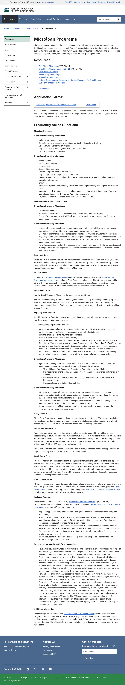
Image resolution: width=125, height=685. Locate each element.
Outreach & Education (17, 77)
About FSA (68, 2)
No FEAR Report (41, 678)
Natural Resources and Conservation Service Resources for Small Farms (70, 80)
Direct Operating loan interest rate (54, 277)
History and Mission (51, 647)
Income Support (11, 66)
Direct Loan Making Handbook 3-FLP (54, 69)
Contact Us (101, 2)
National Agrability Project (50, 74)
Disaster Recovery (11, 60)
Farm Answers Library (48, 72)
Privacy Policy (101, 678)
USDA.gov (7, 678)
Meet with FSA (10, 650)
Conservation (10, 55)
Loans (7, 50)
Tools (21, 19)
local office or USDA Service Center (79, 614)
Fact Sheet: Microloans (49, 66)
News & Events (52, 19)
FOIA (57, 678)
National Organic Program (50, 77)
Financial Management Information (13, 96)
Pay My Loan (91, 2)
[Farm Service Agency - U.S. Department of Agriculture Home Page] (22, 9)
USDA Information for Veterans (52, 83)
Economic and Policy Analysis (17, 89)
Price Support (17, 83)
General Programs (11, 71)
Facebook (27, 669)
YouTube (42, 669)
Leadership (47, 650)
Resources (8, 19)
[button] (16, 19)
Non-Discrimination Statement (77, 678)
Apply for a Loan (79, 2)
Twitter (35, 669)
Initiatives (17, 103)
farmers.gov (23, 678)
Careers (68, 19)
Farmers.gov (44, 88)
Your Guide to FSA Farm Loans (82, 502)
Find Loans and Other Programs (17, 647)
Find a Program (10, 45)
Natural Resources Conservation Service (103, 489)
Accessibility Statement (12, 681)
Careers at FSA (49, 654)
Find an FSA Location (114, 2)
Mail (50, 669)
